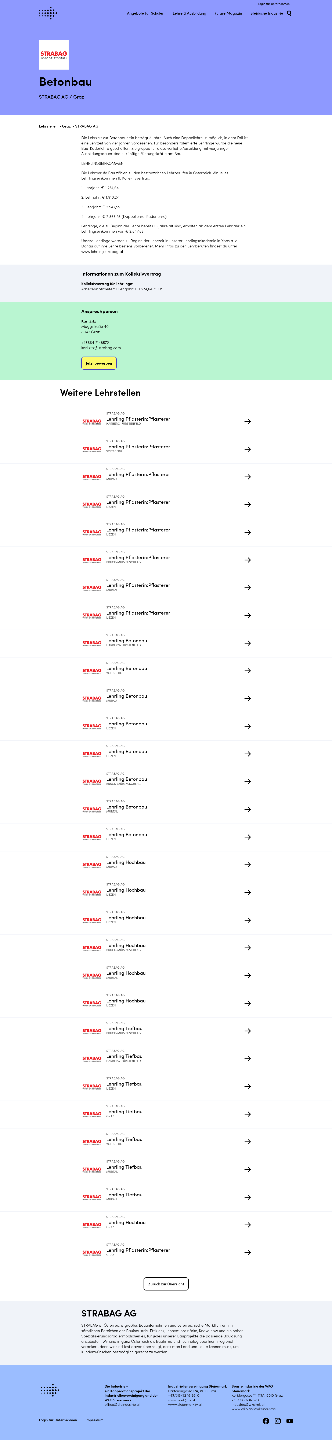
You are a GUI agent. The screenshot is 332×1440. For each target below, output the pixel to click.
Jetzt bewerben (99, 363)
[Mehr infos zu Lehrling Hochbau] (93, 865)
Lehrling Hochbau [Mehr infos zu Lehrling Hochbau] (126, 861)
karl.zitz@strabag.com (101, 347)
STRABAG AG (86, 126)
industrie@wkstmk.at (248, 1404)
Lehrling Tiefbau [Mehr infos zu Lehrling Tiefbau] (124, 1028)
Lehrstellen (48, 126)
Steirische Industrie (266, 13)
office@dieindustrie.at (122, 1404)
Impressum (95, 1419)
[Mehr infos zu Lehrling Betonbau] (93, 643)
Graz (66, 126)
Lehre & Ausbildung (189, 13)
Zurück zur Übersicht (166, 1283)
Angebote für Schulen (145, 13)
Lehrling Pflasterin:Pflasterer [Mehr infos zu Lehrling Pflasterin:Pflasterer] (138, 418)
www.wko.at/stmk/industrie (254, 1408)
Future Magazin (228, 13)
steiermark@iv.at (181, 1399)
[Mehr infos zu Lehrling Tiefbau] (93, 1031)
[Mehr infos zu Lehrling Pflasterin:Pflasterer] (93, 421)
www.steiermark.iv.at (185, 1404)
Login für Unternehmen (274, 4)
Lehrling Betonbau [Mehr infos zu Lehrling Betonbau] (126, 640)
